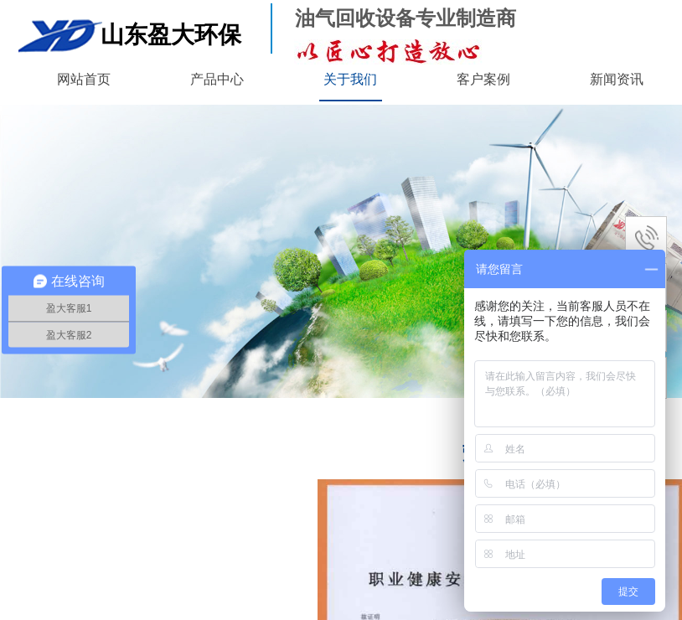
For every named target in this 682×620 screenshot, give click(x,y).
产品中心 (217, 79)
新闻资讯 (616, 79)
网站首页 (84, 79)
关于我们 (350, 79)
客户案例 (483, 79)
